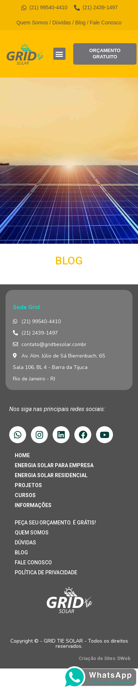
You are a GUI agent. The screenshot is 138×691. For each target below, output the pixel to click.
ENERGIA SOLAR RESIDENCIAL (51, 475)
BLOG (21, 552)
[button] (59, 54)
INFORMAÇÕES (33, 505)
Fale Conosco (105, 22)
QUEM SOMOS (32, 533)
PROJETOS (28, 485)
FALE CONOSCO (33, 562)
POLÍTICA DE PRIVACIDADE (46, 572)
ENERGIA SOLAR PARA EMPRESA (54, 465)
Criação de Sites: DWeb (105, 658)
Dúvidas (61, 22)
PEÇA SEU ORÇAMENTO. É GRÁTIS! (55, 523)
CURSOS (25, 495)
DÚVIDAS (25, 542)
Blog (80, 22)
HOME (22, 455)
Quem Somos (32, 22)
